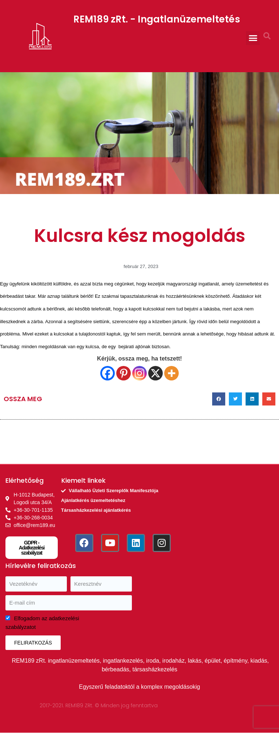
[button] (253, 38)
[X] (155, 373)
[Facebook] (107, 373)
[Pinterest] (123, 373)
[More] (171, 373)
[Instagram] (139, 373)
